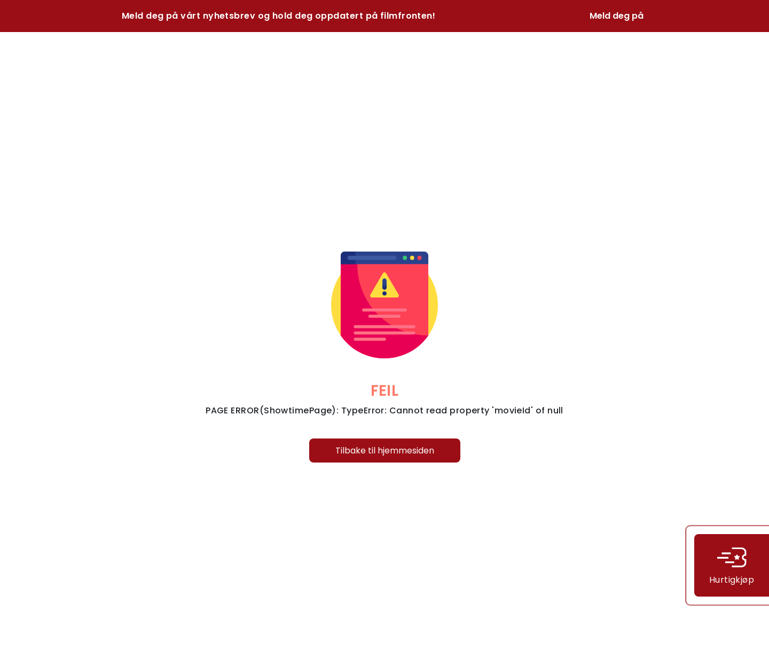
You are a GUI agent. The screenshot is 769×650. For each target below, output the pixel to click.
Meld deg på (617, 16)
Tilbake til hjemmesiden (384, 450)
